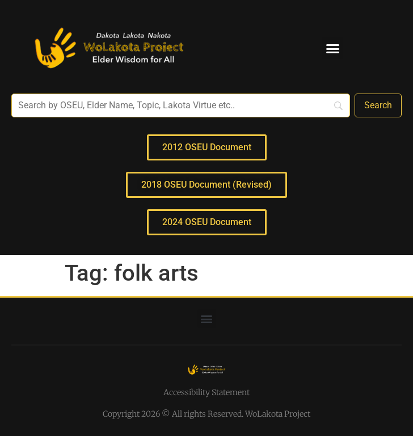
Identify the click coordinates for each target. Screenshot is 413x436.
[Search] (378, 105)
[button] (332, 48)
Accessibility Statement (206, 392)
